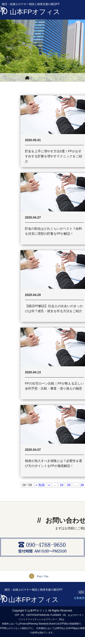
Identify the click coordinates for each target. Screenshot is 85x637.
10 (61, 485)
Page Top (43, 576)
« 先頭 (40, 485)
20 (69, 485)
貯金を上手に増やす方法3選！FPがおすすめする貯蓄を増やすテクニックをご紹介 (53, 156)
